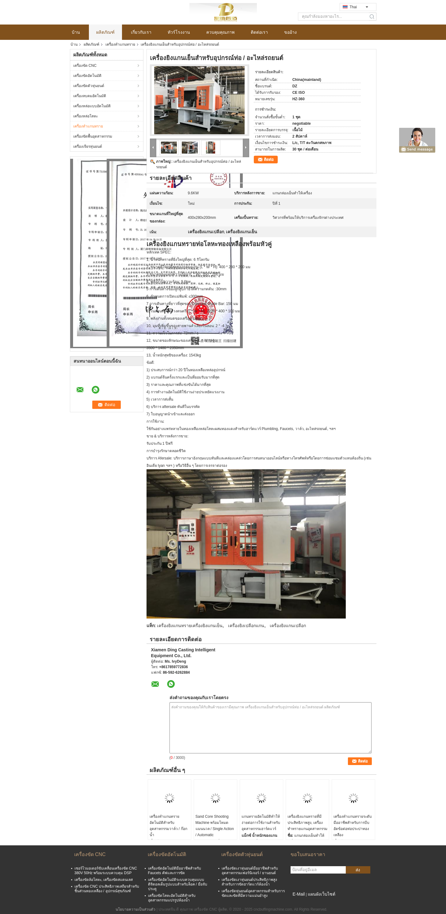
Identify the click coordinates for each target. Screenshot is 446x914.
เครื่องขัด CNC (85, 65)
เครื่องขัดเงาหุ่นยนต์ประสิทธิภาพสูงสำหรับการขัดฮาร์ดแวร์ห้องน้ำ (249, 882)
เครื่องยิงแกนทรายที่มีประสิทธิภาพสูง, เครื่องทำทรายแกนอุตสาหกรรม (307, 822)
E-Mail (299, 894)
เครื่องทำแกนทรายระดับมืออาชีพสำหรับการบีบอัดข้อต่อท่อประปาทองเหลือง (353, 825)
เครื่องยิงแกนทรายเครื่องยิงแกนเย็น (190, 625)
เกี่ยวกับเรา (141, 32)
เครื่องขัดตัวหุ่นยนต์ (88, 86)
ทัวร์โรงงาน (179, 32)
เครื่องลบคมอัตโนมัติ (89, 96)
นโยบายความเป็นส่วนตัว (135, 909)
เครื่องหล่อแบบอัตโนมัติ (92, 106)
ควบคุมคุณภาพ (220, 32)
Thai (359, 7)
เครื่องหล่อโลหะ (85, 116)
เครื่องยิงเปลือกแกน (246, 625)
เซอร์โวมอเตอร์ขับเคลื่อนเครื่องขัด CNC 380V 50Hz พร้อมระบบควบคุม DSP (105, 870)
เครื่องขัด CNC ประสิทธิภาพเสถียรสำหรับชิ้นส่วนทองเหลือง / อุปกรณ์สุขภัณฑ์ (106, 888)
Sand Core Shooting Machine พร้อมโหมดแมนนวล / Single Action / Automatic (215, 825)
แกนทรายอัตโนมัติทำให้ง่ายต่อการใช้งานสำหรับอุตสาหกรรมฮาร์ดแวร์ (261, 822)
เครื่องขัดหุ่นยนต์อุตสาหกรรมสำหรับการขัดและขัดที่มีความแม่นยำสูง (253, 893)
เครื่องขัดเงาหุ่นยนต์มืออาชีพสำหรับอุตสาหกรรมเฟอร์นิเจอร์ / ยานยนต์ (250, 870)
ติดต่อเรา (259, 32)
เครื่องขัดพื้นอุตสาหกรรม (92, 136)
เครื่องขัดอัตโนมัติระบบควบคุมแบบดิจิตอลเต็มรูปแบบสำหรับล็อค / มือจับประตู (177, 884)
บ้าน (76, 32)
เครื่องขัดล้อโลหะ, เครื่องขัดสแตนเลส (103, 880)
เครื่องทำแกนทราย (120, 44)
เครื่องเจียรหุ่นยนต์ (87, 146)
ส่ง (358, 870)
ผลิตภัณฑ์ (105, 32)
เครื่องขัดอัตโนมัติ (87, 76)
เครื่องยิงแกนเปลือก (288, 625)
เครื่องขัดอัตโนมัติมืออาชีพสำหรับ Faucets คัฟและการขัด (174, 870)
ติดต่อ (269, 159)
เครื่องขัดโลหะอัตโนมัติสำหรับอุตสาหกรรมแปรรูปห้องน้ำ (172, 897)
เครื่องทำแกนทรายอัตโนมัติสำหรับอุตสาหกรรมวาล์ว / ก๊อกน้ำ (168, 825)
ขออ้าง (290, 32)
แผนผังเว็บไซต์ (321, 894)
